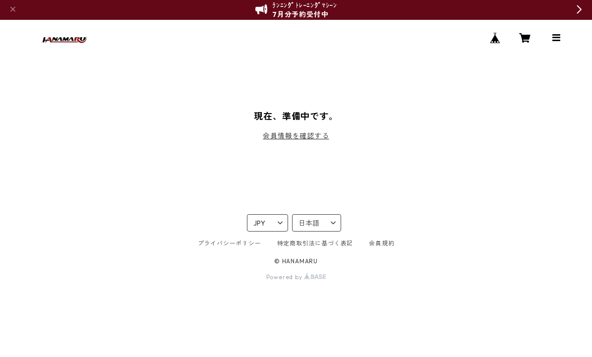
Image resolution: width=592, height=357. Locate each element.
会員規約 (381, 243)
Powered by (296, 277)
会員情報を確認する (296, 135)
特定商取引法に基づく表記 (315, 243)
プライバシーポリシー (229, 243)
